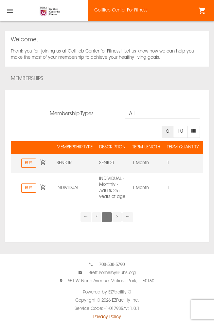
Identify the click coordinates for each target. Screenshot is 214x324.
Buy (28, 163)
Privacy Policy (107, 317)
